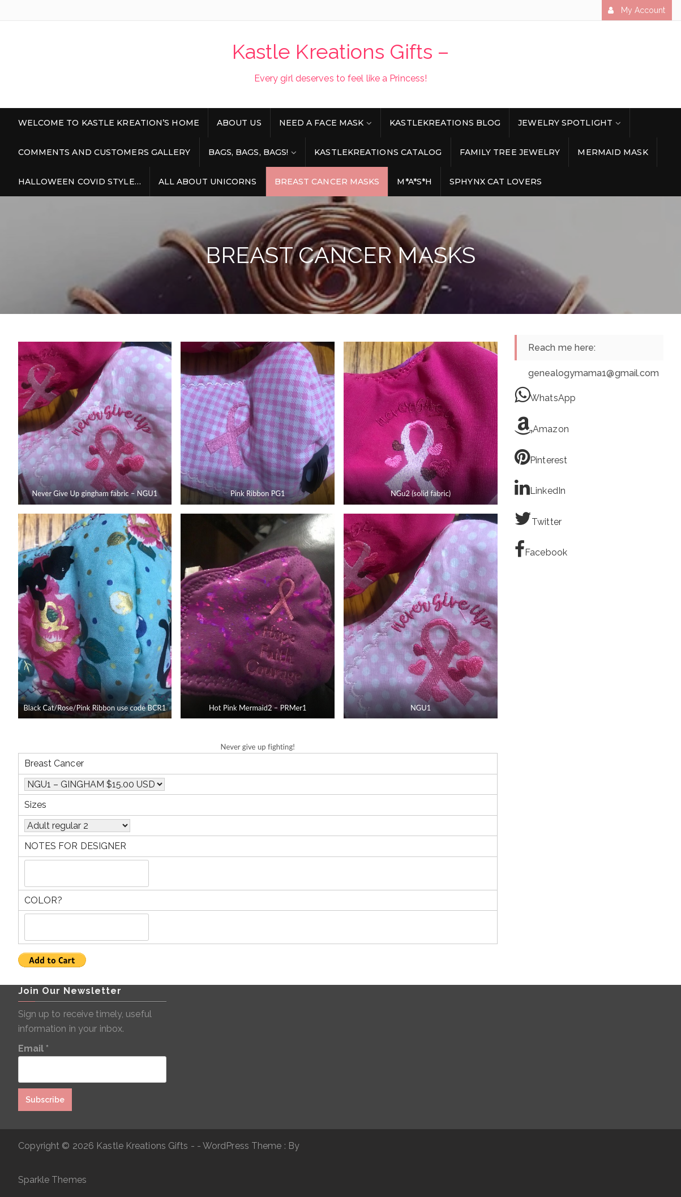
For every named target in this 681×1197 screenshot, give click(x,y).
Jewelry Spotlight (565, 123)
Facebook (541, 549)
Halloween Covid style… (79, 181)
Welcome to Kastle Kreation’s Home (108, 123)
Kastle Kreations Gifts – (340, 51)
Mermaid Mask (612, 152)
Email (33, 1048)
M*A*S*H (414, 181)
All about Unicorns (208, 181)
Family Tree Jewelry (510, 152)
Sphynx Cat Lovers (495, 181)
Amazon (542, 426)
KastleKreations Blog (444, 123)
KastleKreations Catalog (378, 152)
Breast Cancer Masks (327, 181)
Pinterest (541, 457)
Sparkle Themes (52, 1179)
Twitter (538, 519)
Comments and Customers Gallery (104, 152)
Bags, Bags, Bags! (248, 152)
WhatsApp (545, 395)
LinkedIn (540, 488)
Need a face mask (321, 123)
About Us (239, 123)
